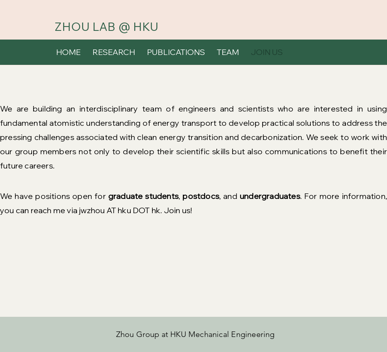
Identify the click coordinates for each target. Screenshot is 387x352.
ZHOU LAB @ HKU (106, 26)
